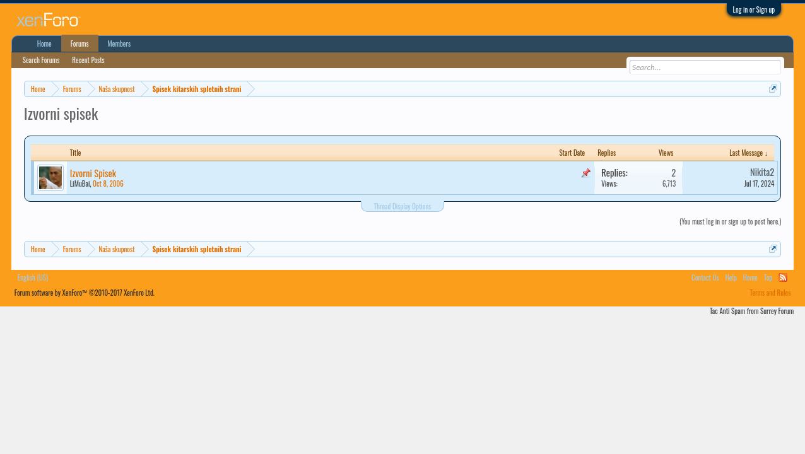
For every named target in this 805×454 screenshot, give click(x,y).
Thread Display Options (403, 206)
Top (768, 277)
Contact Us (705, 277)
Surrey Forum (777, 311)
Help (731, 277)
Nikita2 (762, 171)
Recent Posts (88, 60)
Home (44, 43)
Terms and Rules (770, 293)
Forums (80, 43)
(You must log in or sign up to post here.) (730, 221)
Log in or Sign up (754, 9)
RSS (783, 277)
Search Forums (41, 60)
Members (119, 43)
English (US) (33, 277)
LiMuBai (80, 183)
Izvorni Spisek (93, 173)
